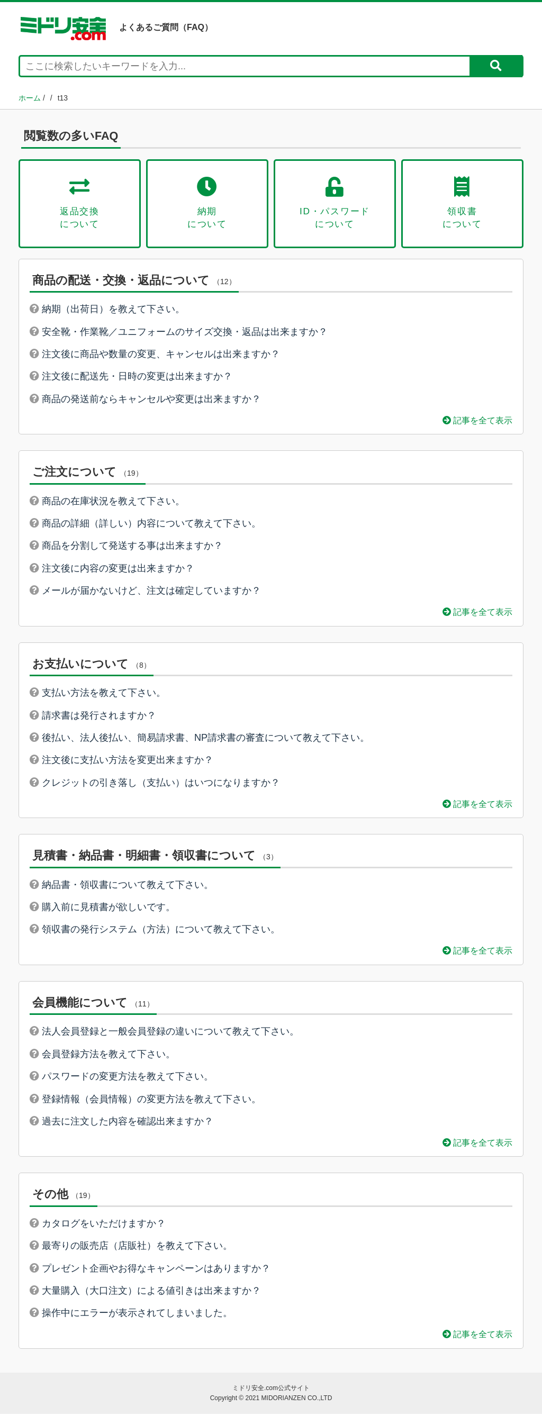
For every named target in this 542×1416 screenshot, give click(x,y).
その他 (50, 1196)
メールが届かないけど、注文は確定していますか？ (151, 592)
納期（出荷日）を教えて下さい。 (113, 310)
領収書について (462, 204)
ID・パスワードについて (334, 204)
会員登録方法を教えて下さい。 (108, 1055)
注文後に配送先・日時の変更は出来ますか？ (137, 378)
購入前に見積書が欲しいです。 (108, 908)
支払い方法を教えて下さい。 (104, 694)
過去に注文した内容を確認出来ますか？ (127, 1123)
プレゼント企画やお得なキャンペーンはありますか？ (156, 1270)
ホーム (30, 98)
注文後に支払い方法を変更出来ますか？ (127, 762)
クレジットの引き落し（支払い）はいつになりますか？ (161, 784)
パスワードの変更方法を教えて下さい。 (127, 1078)
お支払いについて (80, 665)
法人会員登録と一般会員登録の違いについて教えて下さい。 (170, 1033)
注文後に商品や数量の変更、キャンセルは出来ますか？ (161, 355)
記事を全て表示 (477, 421)
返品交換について (80, 204)
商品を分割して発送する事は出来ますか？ (132, 547)
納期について (207, 204)
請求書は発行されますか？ (99, 717)
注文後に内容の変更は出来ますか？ (118, 570)
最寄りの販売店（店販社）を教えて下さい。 (137, 1247)
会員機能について (80, 1004)
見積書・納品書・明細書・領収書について (144, 857)
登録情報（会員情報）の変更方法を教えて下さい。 (151, 1100)
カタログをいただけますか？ (104, 1225)
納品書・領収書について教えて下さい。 (127, 886)
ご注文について (74, 473)
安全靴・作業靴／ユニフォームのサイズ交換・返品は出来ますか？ (185, 333)
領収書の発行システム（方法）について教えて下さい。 (161, 931)
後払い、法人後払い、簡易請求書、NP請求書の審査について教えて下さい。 (205, 739)
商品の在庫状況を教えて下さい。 (113, 502)
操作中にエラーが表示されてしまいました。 (137, 1315)
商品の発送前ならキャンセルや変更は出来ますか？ (151, 400)
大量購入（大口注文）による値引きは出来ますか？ (151, 1292)
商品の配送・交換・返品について (121, 281)
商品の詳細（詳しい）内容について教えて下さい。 (151, 525)
